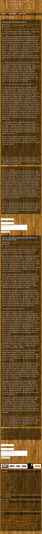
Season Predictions (6, 475)
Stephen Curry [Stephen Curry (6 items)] (19, 528)
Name (2, 217)
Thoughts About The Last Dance (8, 505)
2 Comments (29, 25)
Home (3, 14)
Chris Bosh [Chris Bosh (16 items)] (11, 517)
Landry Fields (6, 162)
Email (2, 221)
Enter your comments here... (14, 227)
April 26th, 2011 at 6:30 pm (7, 169)
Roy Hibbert (18, 344)
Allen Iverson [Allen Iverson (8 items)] (3, 515)
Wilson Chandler (7, 425)
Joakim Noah (26, 421)
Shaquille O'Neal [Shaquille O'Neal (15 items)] (12, 528)
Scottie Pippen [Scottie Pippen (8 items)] (4, 528)
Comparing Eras (5, 489)
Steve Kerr (10, 163)
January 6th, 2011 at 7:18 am (8, 431)
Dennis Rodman (35, 160)
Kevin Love (31, 358)
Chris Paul (21, 160)
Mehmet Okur (9, 422)
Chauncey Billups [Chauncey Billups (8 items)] (4, 517)
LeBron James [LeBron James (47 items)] (21, 521)
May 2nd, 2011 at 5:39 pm (7, 201)
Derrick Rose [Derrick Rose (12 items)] (16, 519)
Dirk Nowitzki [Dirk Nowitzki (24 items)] (24, 519)
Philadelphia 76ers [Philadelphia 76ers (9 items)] (21, 526)
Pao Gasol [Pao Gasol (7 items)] (3, 526)
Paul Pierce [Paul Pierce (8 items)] (15, 526)
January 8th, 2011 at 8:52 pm (8, 436)
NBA (4, 25)
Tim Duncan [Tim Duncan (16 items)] (4, 529)
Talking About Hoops (5, 487)
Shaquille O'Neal (11, 423)
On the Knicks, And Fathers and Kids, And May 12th (12, 508)
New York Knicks (25, 162)
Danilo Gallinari (30, 419)
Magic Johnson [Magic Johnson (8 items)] (16, 523)
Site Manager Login (25, 532)
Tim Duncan (19, 423)
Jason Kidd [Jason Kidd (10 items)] (15, 520)
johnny (3, 435)
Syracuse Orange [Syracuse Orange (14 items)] (31, 528)
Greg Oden (20, 421)
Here (9, 253)
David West (37, 419)
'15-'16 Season (4, 479)
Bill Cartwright (19, 159)
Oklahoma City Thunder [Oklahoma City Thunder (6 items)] (33, 525)
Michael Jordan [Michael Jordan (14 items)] (34, 523)
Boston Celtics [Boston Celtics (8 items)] (19, 515)
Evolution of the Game (23, 242)
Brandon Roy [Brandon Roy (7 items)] (24, 515)
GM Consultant (36, 24)
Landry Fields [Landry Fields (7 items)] (12, 522)
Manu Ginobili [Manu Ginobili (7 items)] (21, 523)
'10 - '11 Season (14, 24)
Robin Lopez (25, 422)
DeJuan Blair (27, 160)
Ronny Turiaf (32, 162)
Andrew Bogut (6, 345)
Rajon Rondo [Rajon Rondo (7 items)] (27, 526)
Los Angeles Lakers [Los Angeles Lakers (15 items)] (6, 523)
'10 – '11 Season (4, 478)
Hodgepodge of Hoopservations (14, 22)
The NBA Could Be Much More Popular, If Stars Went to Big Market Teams (16, 510)
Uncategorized (14, 25)
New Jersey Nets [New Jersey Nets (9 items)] (4, 525)
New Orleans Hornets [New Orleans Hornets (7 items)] (12, 525)
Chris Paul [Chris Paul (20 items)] (18, 517)
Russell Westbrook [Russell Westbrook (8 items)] (34, 526)
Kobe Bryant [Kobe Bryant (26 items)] (5, 522)
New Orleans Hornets (15, 162)
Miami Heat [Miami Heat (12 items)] (27, 523)
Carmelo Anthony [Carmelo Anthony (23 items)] (33, 516)
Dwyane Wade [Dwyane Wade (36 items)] (7, 520)
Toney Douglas (16, 163)
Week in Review (5, 477)
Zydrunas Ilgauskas (21, 425)
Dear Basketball (4, 507)
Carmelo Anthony (34, 159)
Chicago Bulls (15, 160)
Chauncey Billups (7, 160)
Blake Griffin (6, 358)
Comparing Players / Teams (25, 24)
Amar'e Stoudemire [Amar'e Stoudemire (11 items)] (11, 516)
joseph (3, 429)
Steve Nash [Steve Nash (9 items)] (24, 528)
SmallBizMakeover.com (37, 532)
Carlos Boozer (6, 419)
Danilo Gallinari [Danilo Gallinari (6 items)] (34, 517)
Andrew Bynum (26, 417)
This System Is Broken (5, 504)
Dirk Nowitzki (6, 421)
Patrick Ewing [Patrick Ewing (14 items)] (8, 526)
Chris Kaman (22, 419)
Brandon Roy (26, 159)
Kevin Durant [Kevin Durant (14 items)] (27, 520)
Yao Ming (13, 425)
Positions (8, 25)
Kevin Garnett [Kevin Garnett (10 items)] (35, 520)
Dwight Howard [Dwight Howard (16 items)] (34, 519)
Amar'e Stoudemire (10, 159)
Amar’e (21, 356)
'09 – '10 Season (4, 473)
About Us (22, 14)
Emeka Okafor (13, 421)
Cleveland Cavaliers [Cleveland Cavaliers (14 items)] (27, 517)
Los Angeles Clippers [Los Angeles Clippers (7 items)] (31, 522)
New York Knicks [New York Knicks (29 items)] (22, 525)
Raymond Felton (17, 422)
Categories (12, 14)
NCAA (2, 485)
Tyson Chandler (34, 423)
